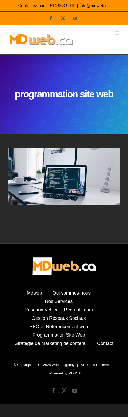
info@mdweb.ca (95, 5)
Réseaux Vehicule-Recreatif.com (59, 309)
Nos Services (59, 301)
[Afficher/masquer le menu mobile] (117, 33)
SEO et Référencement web (58, 326)
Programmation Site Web (58, 335)
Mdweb (34, 293)
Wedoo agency (63, 365)
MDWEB (74, 373)
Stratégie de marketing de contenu (51, 343)
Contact (105, 343)
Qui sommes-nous (71, 293)
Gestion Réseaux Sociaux (59, 318)
